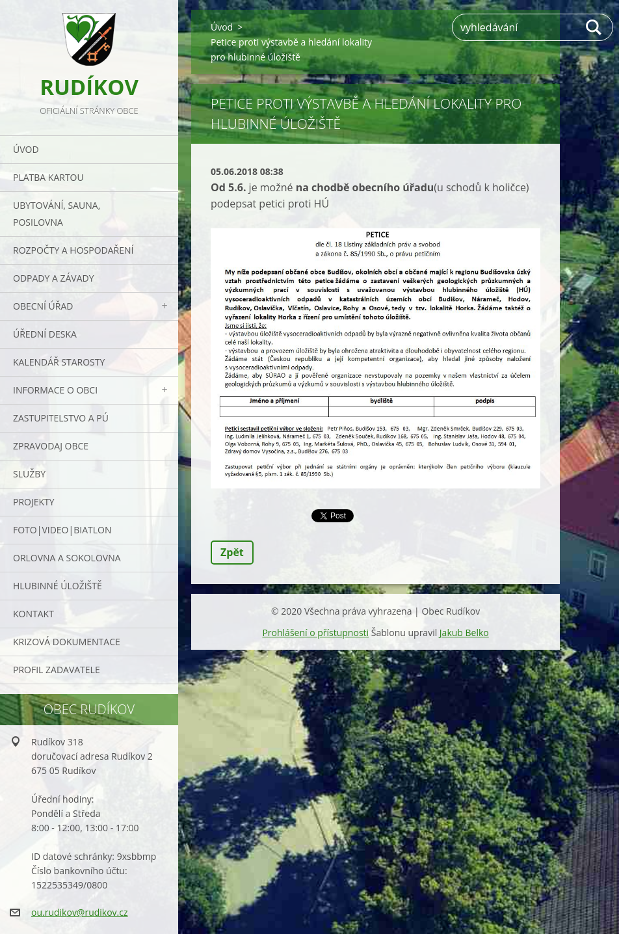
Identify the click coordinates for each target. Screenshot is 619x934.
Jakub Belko (464, 632)
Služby (29, 474)
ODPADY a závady (53, 278)
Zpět (232, 552)
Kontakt (33, 613)
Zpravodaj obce (50, 446)
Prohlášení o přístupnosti (315, 632)
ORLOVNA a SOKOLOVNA (67, 558)
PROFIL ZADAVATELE (56, 669)
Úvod (26, 149)
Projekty (34, 502)
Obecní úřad (43, 306)
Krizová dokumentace (66, 641)
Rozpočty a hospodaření (73, 250)
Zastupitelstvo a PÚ (61, 418)
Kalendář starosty (59, 362)
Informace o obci (55, 390)
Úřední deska (45, 334)
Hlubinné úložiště (57, 586)
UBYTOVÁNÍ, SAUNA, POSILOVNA (56, 213)
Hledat (594, 27)
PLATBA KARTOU (48, 177)
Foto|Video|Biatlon (62, 530)
